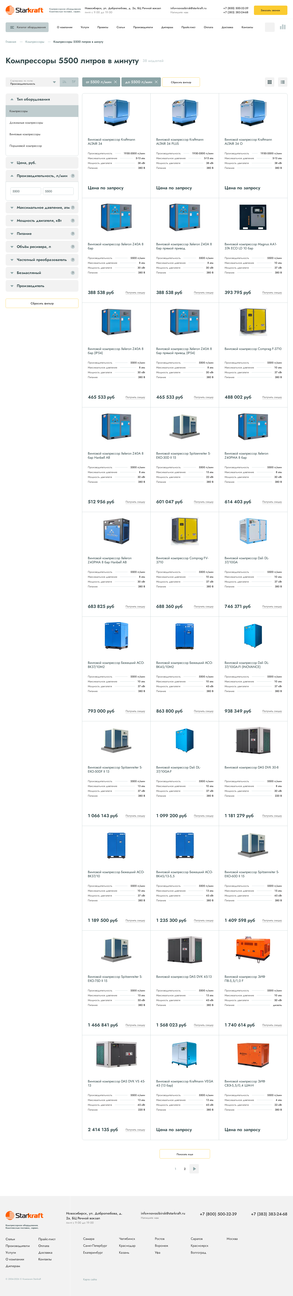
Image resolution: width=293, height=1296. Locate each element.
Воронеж (161, 1246)
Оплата (208, 27)
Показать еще (185, 1154)
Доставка (227, 27)
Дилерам (167, 27)
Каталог (30, 27)
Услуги (85, 27)
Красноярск (199, 1246)
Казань (124, 1252)
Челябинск (127, 1239)
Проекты (102, 27)
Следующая (194, 1168)
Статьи (121, 27)
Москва (232, 1239)
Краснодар (127, 1246)
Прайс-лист (188, 27)
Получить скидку (135, 292)
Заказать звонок (270, 10)
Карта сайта (90, 1279)
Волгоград (198, 1252)
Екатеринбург (93, 1252)
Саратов (197, 1239)
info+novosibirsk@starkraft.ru (188, 8)
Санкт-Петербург (95, 1246)
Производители (143, 27)
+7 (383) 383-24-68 (235, 12)
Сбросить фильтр (181, 82)
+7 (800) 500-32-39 (235, 8)
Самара (88, 1239)
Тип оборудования (33, 99)
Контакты (247, 27)
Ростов (159, 1239)
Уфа (157, 1252)
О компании (64, 27)
